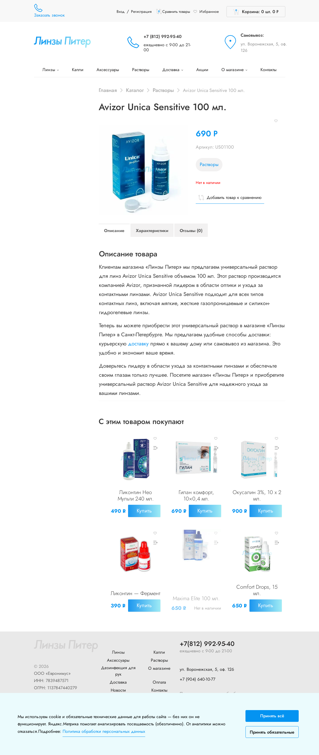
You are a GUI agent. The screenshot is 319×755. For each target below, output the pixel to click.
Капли (77, 70)
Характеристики (152, 231)
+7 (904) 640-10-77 (197, 677)
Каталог (135, 90)
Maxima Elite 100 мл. (196, 597)
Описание (114, 231)
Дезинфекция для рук (118, 669)
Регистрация (141, 11)
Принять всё (272, 716)
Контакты (268, 70)
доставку (138, 344)
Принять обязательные (272, 732)
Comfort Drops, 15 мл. (257, 589)
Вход (121, 11)
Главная (108, 90)
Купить (144, 511)
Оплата (159, 680)
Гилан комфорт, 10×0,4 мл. (196, 495)
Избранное (206, 11)
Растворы (140, 70)
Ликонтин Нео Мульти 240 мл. (136, 495)
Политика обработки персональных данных (104, 731)
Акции (202, 70)
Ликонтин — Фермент (136, 589)
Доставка (172, 70)
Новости (118, 688)
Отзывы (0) (191, 231)
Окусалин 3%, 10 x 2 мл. (257, 495)
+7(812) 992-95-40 (207, 642)
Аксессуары (108, 70)
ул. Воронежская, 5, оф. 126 (264, 47)
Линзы (51, 70)
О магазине (234, 70)
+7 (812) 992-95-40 (163, 36)
